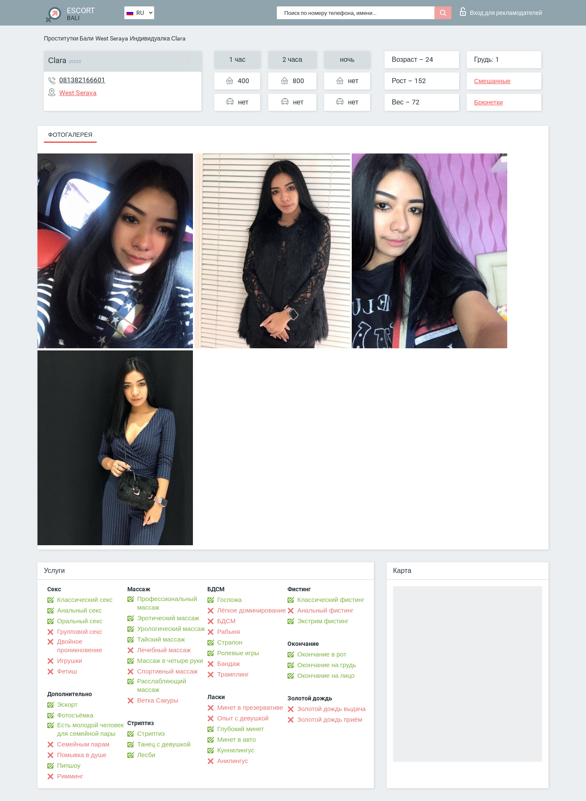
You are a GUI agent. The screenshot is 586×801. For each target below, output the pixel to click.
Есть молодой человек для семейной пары (90, 729)
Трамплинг (233, 674)
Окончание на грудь (326, 665)
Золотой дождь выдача (331, 709)
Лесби (146, 755)
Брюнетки (488, 102)
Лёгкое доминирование (251, 610)
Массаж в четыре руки (170, 661)
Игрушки (69, 661)
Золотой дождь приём (329, 719)
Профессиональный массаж (167, 603)
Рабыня (228, 632)
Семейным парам (83, 744)
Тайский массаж (161, 639)
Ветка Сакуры (157, 700)
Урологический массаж (171, 629)
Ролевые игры (238, 653)
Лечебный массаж (164, 650)
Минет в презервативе (250, 707)
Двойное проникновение (79, 646)
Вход (501, 11)
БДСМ (226, 621)
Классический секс (84, 600)
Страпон (229, 642)
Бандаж (228, 664)
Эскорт (67, 704)
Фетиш (67, 671)
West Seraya (111, 38)
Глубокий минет (240, 729)
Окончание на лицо (326, 676)
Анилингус (232, 761)
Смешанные (492, 81)
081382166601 (82, 80)
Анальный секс (79, 610)
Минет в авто (236, 739)
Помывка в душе (81, 755)
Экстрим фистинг (322, 621)
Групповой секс (79, 632)
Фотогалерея (70, 134)
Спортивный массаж (167, 671)
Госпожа (229, 600)
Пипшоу (68, 765)
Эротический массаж (168, 618)
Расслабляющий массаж (161, 685)
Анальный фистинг (325, 610)
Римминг (70, 776)
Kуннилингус (235, 750)
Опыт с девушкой (243, 718)
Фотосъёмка (75, 715)
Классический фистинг (330, 600)
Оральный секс (79, 621)
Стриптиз (151, 733)
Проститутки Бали (69, 38)
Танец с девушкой (163, 744)
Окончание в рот (321, 654)
